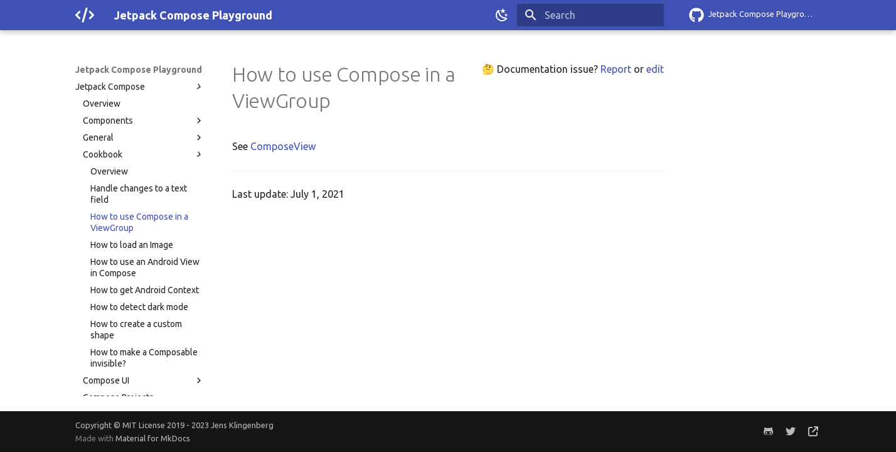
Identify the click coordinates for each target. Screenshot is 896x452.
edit (655, 69)
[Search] (590, 15)
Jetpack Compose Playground (138, 70)
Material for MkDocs (152, 438)
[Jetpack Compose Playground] (84, 15)
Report (615, 69)
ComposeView (283, 146)
